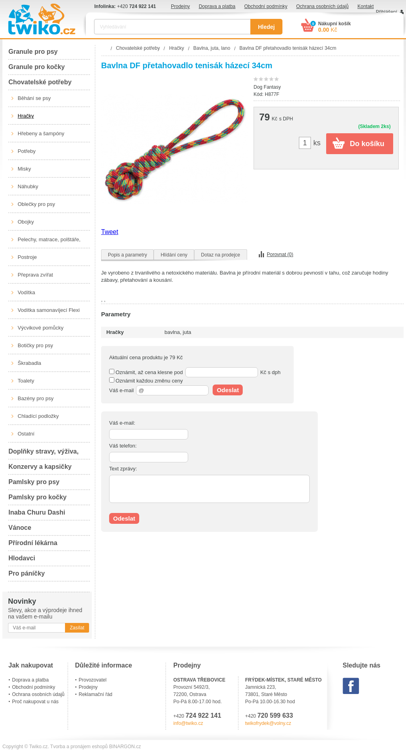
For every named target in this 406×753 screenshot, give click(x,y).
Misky (24, 169)
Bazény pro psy (36, 398)
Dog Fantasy (267, 87)
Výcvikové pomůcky (40, 328)
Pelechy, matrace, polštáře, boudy (49, 242)
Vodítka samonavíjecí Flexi (49, 310)
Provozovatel (92, 680)
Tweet (109, 231)
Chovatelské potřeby (39, 82)
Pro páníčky (26, 573)
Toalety (26, 381)
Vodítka (26, 292)
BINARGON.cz (125, 746)
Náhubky (28, 186)
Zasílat (77, 628)
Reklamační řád (95, 694)
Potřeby (27, 151)
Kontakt (365, 6)
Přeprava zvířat (35, 275)
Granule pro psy (33, 51)
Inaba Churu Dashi (36, 512)
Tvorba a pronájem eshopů (79, 746)
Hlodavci (21, 558)
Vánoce (19, 527)
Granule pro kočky (36, 66)
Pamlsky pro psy (33, 481)
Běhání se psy (34, 98)
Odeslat (228, 390)
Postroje (27, 257)
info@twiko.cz (188, 723)
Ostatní (26, 434)
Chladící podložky (38, 416)
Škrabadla (29, 363)
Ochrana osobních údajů (322, 6)
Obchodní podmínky (265, 6)
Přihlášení (386, 12)
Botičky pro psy (35, 345)
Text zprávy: (123, 469)
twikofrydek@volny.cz (268, 723)
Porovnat (280, 254)
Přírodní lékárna (32, 542)
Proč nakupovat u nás (35, 701)
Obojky (26, 222)
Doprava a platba (217, 6)
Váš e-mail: (122, 423)
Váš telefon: (123, 446)
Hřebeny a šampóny (41, 133)
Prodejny (180, 6)
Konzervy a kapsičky (39, 466)
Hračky (26, 116)
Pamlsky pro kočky (37, 497)
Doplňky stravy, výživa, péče (43, 454)
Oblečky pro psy (36, 204)
